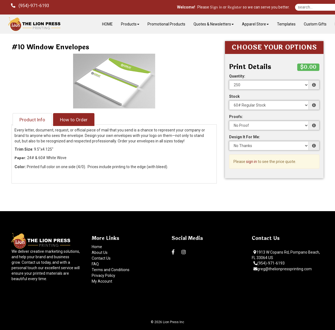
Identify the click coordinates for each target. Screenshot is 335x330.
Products (130, 24)
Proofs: (236, 116)
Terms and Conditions (110, 270)
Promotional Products (166, 24)
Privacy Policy (103, 275)
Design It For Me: (244, 137)
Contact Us (101, 258)
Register (234, 7)
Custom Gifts (315, 24)
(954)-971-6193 (269, 263)
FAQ (95, 264)
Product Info (32, 119)
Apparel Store (255, 24)
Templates (286, 24)
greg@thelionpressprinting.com (282, 269)
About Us (100, 252)
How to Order (74, 119)
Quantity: (237, 76)
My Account (102, 281)
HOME (107, 24)
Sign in (216, 7)
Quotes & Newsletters (214, 24)
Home (97, 247)
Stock (234, 96)
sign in (251, 161)
